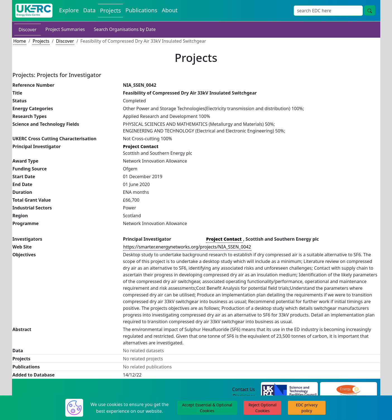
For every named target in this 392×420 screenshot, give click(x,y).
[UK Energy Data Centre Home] (33, 10)
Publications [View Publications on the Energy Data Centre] (141, 10)
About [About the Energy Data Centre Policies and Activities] (170, 10)
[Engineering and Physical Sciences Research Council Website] (348, 390)
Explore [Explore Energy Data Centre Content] (69, 10)
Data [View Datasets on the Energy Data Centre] (89, 10)
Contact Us (243, 389)
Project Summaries (65, 29)
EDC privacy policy (307, 407)
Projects (41, 41)
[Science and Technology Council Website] (289, 390)
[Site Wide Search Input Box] (328, 10)
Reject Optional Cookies (262, 407)
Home (19, 41)
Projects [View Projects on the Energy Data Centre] (110, 10)
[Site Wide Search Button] (369, 10)
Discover (28, 29)
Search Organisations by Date (125, 29)
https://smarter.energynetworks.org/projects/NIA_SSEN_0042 (187, 247)
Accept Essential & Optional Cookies (207, 407)
